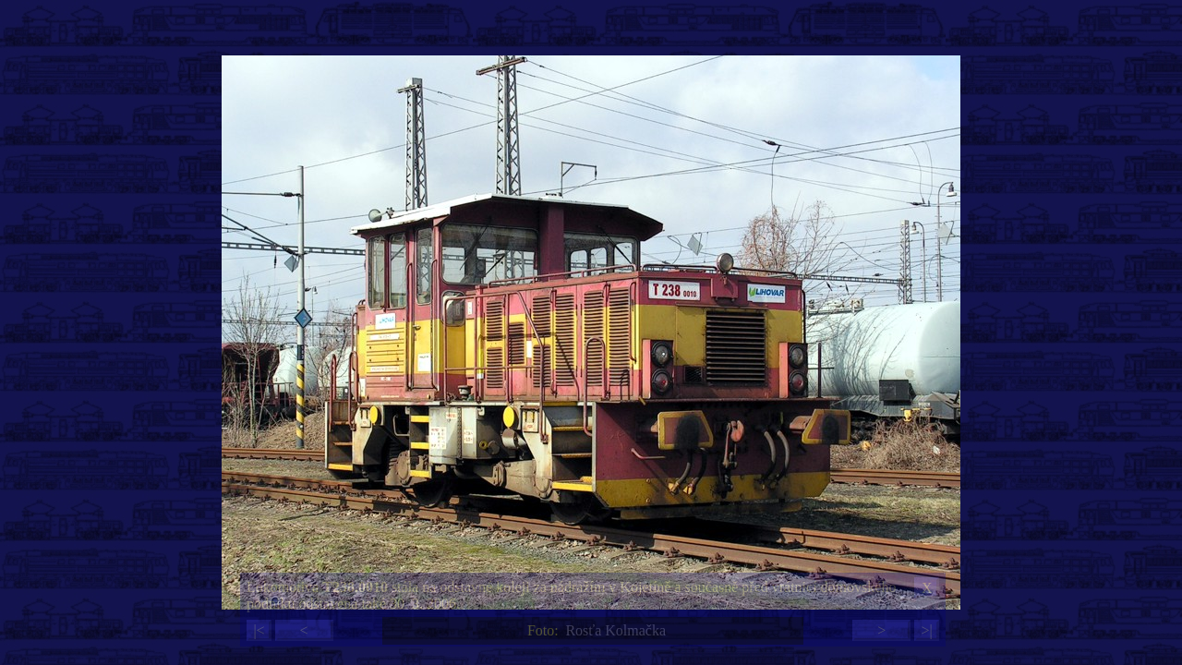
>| (926, 630)
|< (258, 630)
